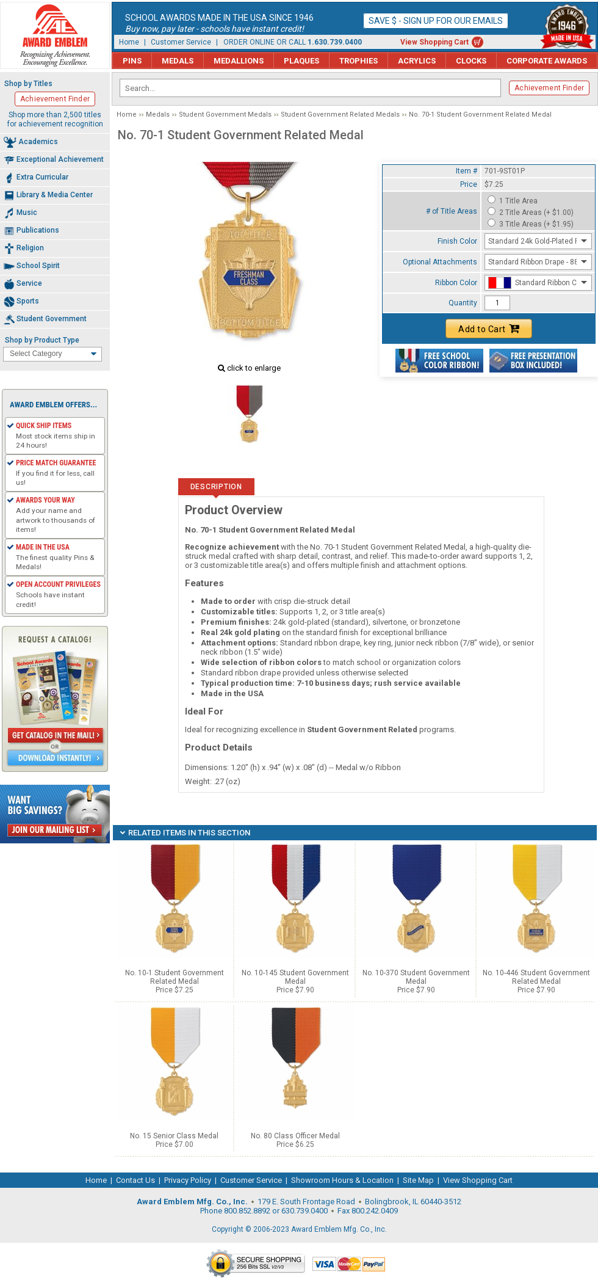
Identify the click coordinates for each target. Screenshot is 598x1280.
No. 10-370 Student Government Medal (416, 977)
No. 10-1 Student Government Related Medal (174, 977)
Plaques (301, 60)
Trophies (358, 60)
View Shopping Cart (434, 42)
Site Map (418, 1180)
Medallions (239, 60)
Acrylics (417, 60)
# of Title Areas (451, 211)
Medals (177, 60)
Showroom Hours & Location (342, 1180)
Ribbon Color (456, 282)
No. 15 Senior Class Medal (174, 1136)
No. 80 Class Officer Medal (295, 1136)
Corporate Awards (546, 60)
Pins (132, 60)
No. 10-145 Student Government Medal (295, 977)
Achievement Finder (549, 88)
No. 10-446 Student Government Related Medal (536, 977)
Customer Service (181, 42)
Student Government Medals (225, 114)
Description (216, 486)
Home (129, 42)
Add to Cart (488, 328)
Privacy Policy (187, 1180)
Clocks (471, 60)
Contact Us (135, 1180)
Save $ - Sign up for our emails (436, 21)
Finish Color (457, 241)
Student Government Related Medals (340, 114)
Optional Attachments (440, 262)
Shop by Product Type (42, 340)
